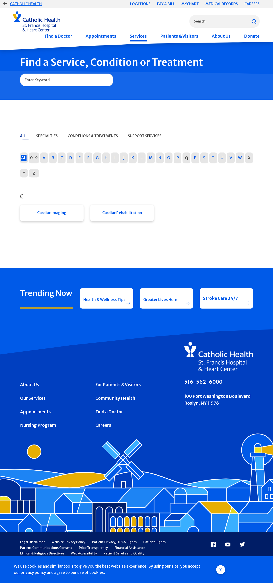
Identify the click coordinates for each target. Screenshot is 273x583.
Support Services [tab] (144, 136)
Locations (140, 4)
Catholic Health (26, 4)
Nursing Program (38, 434)
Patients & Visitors (179, 36)
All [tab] (23, 136)
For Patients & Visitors (118, 394)
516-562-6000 (203, 391)
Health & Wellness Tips (97, 304)
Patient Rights (154, 551)
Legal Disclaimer (32, 551)
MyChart (190, 4)
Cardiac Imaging (51, 214)
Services (138, 36)
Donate (252, 36)
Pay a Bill (166, 4)
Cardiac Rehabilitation (122, 214)
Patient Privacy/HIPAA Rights (114, 551)
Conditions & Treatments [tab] (93, 136)
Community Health (115, 407)
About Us (221, 36)
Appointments (101, 36)
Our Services (33, 407)
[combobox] (224, 21)
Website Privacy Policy (68, 551)
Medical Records (221, 4)
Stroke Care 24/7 (220, 304)
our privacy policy (30, 572)
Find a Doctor (58, 36)
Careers (252, 4)
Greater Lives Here (157, 304)
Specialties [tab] (47, 136)
